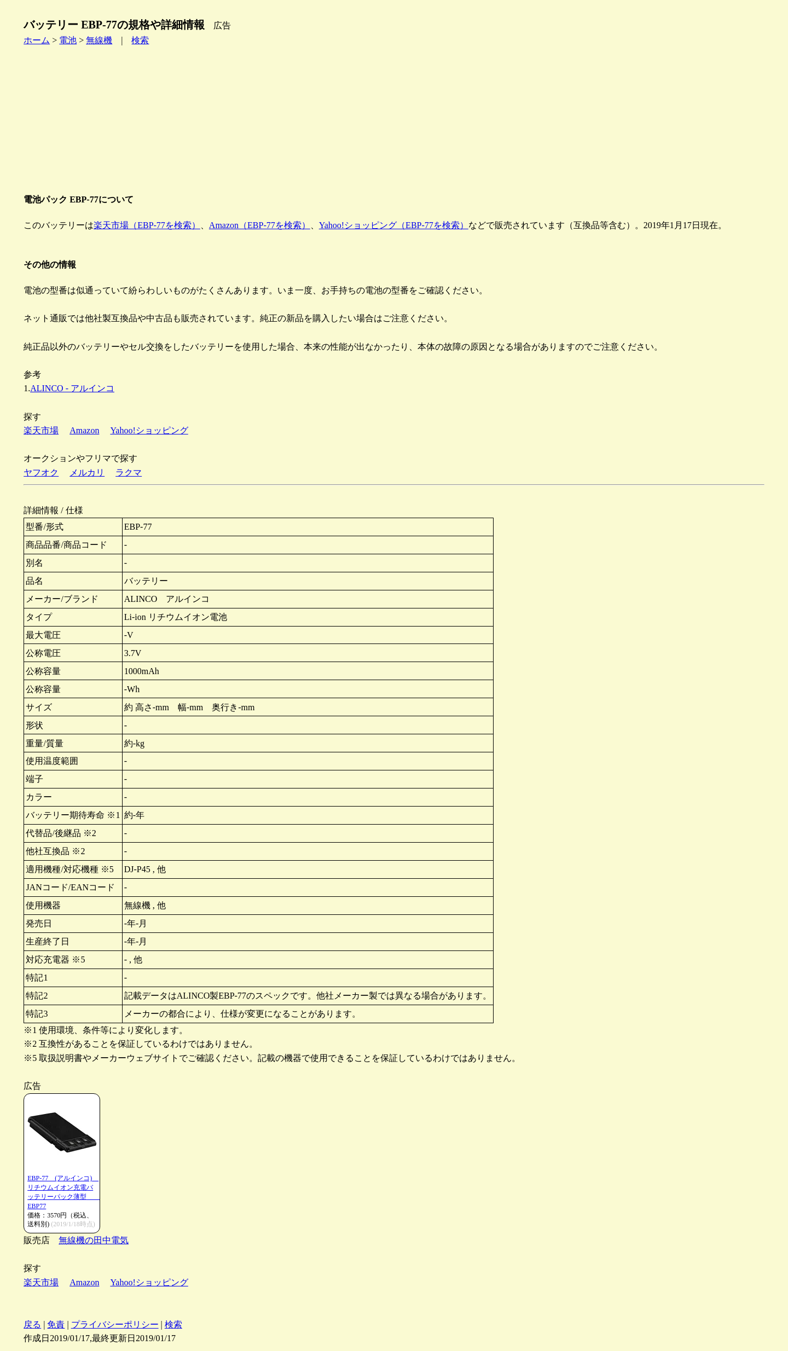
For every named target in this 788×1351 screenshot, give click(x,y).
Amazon (84, 430)
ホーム (37, 40)
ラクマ (128, 472)
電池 (68, 40)
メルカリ (87, 472)
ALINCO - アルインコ (72, 388)
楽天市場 (41, 430)
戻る (32, 1324)
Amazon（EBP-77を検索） (259, 225)
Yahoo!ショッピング (149, 430)
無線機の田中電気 (94, 1240)
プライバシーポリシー (115, 1324)
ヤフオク (41, 472)
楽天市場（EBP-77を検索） (147, 225)
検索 (140, 40)
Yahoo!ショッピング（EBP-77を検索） (393, 225)
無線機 (99, 40)
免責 (56, 1324)
